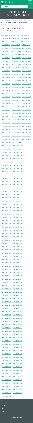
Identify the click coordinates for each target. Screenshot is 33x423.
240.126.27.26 (26, 61)
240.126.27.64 (16, 103)
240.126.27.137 (6, 204)
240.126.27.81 (6, 123)
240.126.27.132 (17, 194)
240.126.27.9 (6, 45)
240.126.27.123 (6, 181)
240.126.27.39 (6, 77)
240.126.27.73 (16, 113)
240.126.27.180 (17, 272)
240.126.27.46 (16, 84)
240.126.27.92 (26, 132)
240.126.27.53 (26, 90)
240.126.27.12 (6, 48)
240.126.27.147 (6, 220)
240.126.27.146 (17, 217)
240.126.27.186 (17, 282)
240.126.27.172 (17, 259)
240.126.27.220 (17, 337)
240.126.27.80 (26, 119)
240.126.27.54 (6, 93)
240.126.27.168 (17, 253)
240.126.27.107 (6, 155)
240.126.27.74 (26, 113)
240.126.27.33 (6, 71)
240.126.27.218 (17, 334)
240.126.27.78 (6, 119)
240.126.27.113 (6, 165)
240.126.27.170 (17, 256)
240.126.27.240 (17, 370)
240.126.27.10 (15, 45)
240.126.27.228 (17, 350)
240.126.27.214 (17, 328)
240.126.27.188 (17, 285)
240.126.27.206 (17, 315)
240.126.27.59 (26, 97)
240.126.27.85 (16, 126)
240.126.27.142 (17, 211)
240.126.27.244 (17, 376)
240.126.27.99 (6, 142)
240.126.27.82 (16, 123)
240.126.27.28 (16, 64)
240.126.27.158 (17, 237)
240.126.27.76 (16, 116)
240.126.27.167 (6, 253)
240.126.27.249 (6, 386)
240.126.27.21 (6, 58)
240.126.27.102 (17, 145)
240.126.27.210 (17, 321)
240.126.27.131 (6, 194)
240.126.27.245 (6, 380)
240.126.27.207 (6, 318)
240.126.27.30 (6, 67)
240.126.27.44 (26, 80)
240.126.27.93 (6, 136)
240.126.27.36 (6, 74)
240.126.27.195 (6, 298)
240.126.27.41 (26, 77)
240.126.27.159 (6, 240)
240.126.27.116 (17, 168)
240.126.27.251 (6, 389)
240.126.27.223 (6, 344)
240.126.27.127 (6, 188)
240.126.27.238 (17, 367)
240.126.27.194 (17, 295)
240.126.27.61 (16, 100)
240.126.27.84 (6, 126)
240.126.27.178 (17, 269)
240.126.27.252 (17, 389)
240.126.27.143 (6, 214)
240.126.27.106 (17, 152)
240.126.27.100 (16, 142)
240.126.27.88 (16, 129)
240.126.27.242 (17, 373)
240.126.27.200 (17, 305)
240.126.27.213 (6, 328)
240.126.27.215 (6, 331)
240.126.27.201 (6, 308)
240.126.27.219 (6, 337)
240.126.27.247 (6, 383)
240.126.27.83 (26, 123)
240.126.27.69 (6, 110)
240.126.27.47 (26, 84)
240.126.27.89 (26, 129)
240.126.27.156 (17, 233)
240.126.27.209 (6, 321)
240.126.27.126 (17, 184)
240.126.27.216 (17, 331)
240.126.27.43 (16, 80)
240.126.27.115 (6, 168)
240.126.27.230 (17, 354)
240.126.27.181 (6, 276)
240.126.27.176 (17, 266)
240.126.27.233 (6, 360)
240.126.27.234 (17, 360)
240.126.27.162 (17, 243)
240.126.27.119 (6, 175)
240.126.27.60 (6, 100)
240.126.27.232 (17, 357)
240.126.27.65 (26, 103)
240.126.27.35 (26, 71)
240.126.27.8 (25, 41)
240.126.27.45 (6, 84)
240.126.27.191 (6, 292)
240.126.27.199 (6, 305)
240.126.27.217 (6, 334)
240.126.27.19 (16, 54)
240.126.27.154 (17, 230)
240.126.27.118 (17, 171)
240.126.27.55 (16, 93)
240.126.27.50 (26, 87)
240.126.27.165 (6, 250)
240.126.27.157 (6, 237)
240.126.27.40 (16, 77)
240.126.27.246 (17, 380)
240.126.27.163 (6, 246)
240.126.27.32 (26, 67)
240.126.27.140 (17, 207)
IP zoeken (4, 411)
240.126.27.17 (26, 51)
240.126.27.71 (26, 110)
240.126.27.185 (6, 282)
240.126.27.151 (6, 227)
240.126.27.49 (16, 87)
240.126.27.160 (17, 240)
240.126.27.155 (6, 233)
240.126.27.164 (17, 246)
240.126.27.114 (17, 165)
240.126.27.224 (17, 344)
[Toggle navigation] (30, 2)
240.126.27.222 (17, 341)
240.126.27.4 (15, 38)
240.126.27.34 (16, 71)
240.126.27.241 (6, 373)
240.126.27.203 (6, 311)
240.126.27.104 (17, 149)
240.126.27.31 (16, 67)
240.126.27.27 (6, 64)
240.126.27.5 (25, 38)
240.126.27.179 (6, 272)
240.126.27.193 (6, 295)
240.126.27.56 (26, 93)
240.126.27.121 (6, 178)
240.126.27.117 (6, 171)
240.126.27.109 (6, 158)
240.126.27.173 (6, 263)
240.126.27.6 (6, 41)
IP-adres (7, 2)
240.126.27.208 (17, 318)
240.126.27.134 (17, 197)
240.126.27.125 (6, 184)
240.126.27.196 (17, 298)
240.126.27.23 (26, 58)
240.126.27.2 (25, 35)
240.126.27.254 (17, 393)
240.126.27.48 (6, 87)
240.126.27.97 (16, 139)
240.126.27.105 (6, 152)
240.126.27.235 (6, 363)
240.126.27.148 (17, 220)
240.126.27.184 (17, 279)
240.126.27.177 (6, 269)
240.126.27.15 (6, 51)
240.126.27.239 (6, 370)
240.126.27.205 (6, 315)
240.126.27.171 (6, 259)
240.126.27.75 (6, 116)
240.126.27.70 (16, 110)
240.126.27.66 (6, 106)
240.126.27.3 (6, 38)
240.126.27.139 (6, 207)
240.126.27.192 (17, 292)
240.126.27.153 (6, 230)
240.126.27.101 (6, 145)
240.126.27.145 (6, 217)
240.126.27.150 (17, 224)
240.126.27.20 (26, 54)
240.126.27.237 (6, 367)
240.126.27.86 (26, 126)
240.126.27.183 (6, 279)
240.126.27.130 (17, 191)
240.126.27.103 (6, 149)
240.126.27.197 (6, 302)
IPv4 (2, 408)
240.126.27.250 (17, 386)
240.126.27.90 (6, 132)
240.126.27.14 (26, 48)
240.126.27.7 (15, 41)
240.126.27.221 (6, 341)
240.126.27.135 (6, 201)
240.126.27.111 (6, 162)
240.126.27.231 (6, 357)
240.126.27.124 (17, 181)
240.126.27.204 (17, 311)
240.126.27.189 (6, 289)
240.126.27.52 (16, 90)
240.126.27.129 (6, 191)
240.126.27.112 (17, 162)
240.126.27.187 (6, 285)
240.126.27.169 (6, 256)
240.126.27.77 (26, 116)
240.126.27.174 (17, 263)
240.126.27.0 (6, 35)
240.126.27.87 (6, 129)
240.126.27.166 (17, 250)
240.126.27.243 (6, 376)
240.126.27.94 (16, 136)
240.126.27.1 (15, 35)
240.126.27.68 (26, 106)
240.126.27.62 (26, 100)
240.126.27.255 (6, 396)
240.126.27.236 (17, 363)
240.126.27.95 (26, 136)
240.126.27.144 (17, 214)
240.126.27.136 (17, 201)
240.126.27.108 (17, 155)
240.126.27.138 (17, 204)
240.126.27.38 (26, 74)
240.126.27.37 (16, 74)
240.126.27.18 (6, 54)
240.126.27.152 (17, 227)
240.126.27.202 (17, 308)
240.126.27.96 (6, 139)
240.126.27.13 (16, 48)
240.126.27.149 (6, 224)
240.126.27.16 (16, 51)
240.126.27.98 (26, 139)
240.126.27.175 (6, 266)
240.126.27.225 (6, 347)
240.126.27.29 (26, 64)
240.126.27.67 (16, 106)
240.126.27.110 (17, 158)
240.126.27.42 (6, 80)
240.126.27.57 (6, 97)
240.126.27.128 (17, 188)
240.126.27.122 (17, 178)
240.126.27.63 (6, 103)
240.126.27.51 (6, 90)
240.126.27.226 (17, 347)
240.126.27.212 (17, 324)
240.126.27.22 (16, 58)
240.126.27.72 (6, 113)
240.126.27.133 (6, 197)
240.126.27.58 (16, 97)
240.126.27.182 (17, 276)
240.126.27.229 (6, 354)
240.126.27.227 (6, 350)
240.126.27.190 (17, 289)
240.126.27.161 (6, 243)
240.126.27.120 (17, 175)
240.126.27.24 (6, 61)
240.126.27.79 (16, 119)
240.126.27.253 (6, 393)
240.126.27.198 (17, 302)
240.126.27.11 (26, 45)
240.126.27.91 (16, 132)
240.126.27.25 (16, 61)
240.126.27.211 (6, 324)
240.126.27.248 (17, 383)
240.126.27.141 (6, 211)
